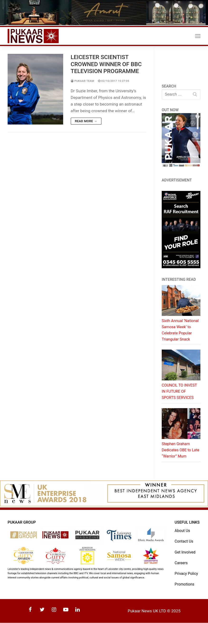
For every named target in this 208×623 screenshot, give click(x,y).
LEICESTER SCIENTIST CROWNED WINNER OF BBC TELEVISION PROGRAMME (106, 64)
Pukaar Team (82, 81)
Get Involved (185, 552)
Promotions (184, 584)
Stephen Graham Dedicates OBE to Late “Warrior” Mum (180, 450)
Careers (181, 563)
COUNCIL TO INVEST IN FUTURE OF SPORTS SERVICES (179, 391)
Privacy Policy (186, 573)
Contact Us (184, 541)
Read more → (86, 121)
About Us (182, 531)
